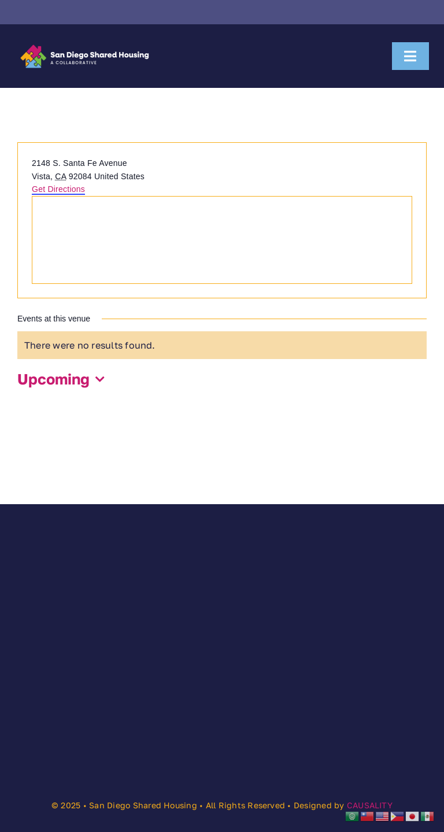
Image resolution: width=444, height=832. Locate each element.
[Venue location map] (222, 240)
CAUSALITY (370, 805)
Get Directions (58, 189)
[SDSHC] (84, 44)
